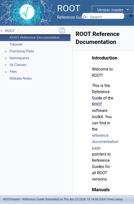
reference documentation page (105, 141)
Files (13, 72)
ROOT (10, 31)
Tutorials (16, 44)
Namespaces (19, 58)
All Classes (18, 65)
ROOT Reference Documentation (35, 38)
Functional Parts (22, 51)
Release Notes (21, 78)
